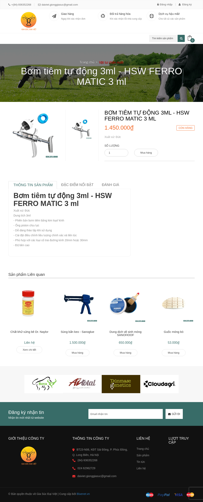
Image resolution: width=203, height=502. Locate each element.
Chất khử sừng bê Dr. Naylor (29, 331)
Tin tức (141, 461)
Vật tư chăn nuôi (111, 62)
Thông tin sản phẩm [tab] (33, 185)
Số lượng (111, 145)
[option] (81, 129)
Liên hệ (141, 468)
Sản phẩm (143, 455)
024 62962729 (86, 468)
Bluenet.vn (83, 493)
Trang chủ (143, 448)
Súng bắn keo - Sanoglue (77, 331)
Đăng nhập (164, 4)
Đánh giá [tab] (110, 185)
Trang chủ (87, 62)
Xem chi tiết (29, 349)
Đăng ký (185, 4)
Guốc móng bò (173, 331)
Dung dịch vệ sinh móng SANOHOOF (126, 333)
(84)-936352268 (87, 460)
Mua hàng (146, 152)
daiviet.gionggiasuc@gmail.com (58, 4)
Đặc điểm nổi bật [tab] (77, 185)
